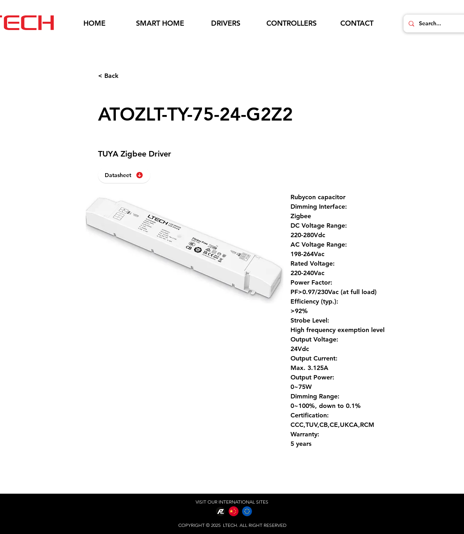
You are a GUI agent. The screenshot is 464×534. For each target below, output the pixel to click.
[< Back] (124, 76)
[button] (160, 23)
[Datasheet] (124, 175)
